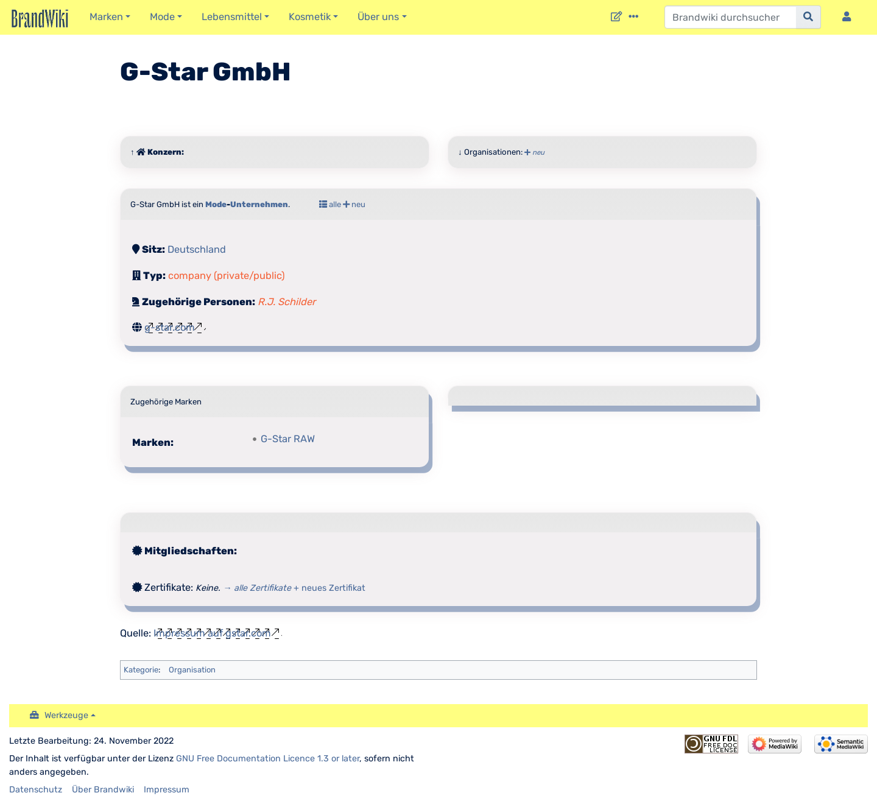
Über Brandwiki (103, 790)
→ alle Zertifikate (257, 588)
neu (534, 152)
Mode (162, 17)
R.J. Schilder (286, 302)
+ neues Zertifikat (329, 588)
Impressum (166, 790)
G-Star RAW (288, 439)
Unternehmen (259, 204)
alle (330, 204)
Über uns (378, 17)
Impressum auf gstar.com (212, 633)
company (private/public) (226, 275)
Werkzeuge (66, 715)
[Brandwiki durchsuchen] (730, 17)
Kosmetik (310, 17)
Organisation (192, 669)
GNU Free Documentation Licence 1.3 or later (267, 758)
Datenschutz (35, 790)
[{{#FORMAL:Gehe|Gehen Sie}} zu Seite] (808, 17)
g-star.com (169, 327)
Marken (106, 17)
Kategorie (141, 669)
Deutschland (196, 249)
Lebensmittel (232, 17)
